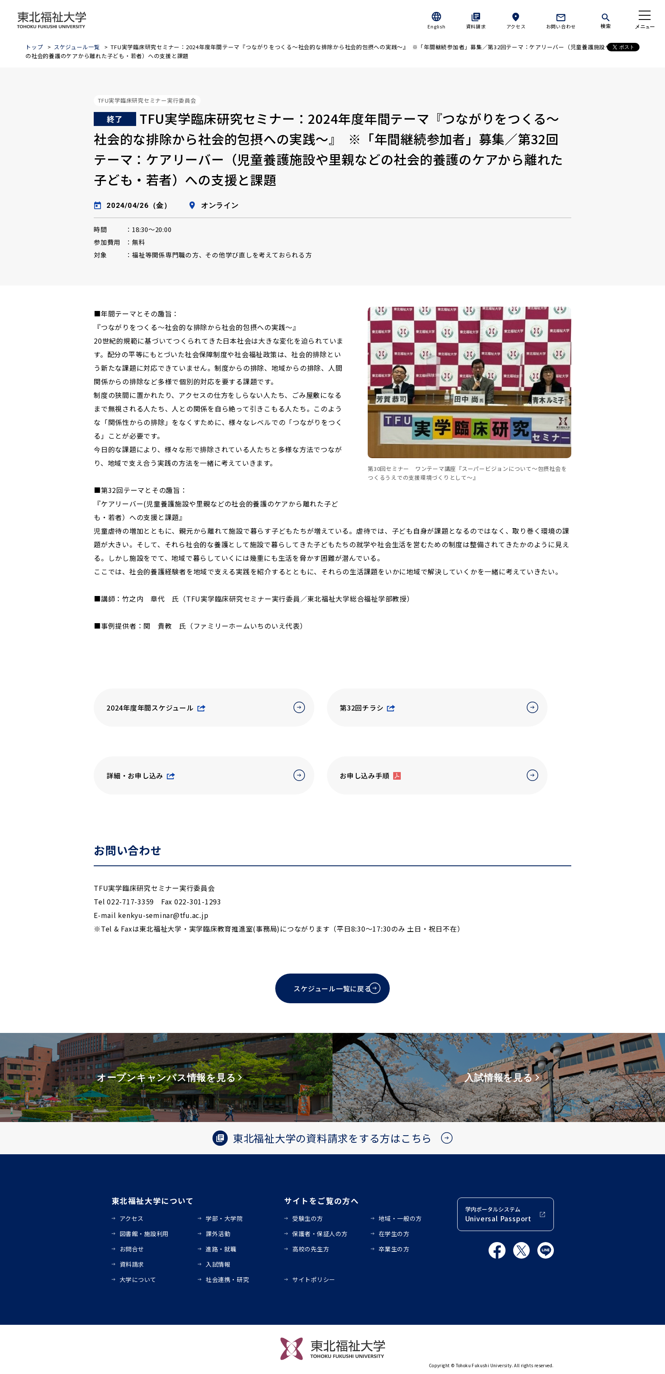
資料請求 (476, 26)
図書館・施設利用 (144, 1234)
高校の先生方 (310, 1249)
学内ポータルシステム (498, 1214)
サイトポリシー (313, 1279)
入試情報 (218, 1264)
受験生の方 (307, 1218)
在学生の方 (394, 1234)
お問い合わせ (561, 26)
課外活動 (218, 1234)
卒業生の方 (394, 1249)
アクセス (516, 26)
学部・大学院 (224, 1218)
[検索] (605, 19)
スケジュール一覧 (77, 47)
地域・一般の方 (400, 1218)
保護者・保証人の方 (320, 1234)
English (436, 26)
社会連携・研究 (227, 1279)
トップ (34, 47)
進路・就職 (221, 1249)
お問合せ (132, 1249)
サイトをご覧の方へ (321, 1200)
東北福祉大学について (153, 1200)
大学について (138, 1279)
